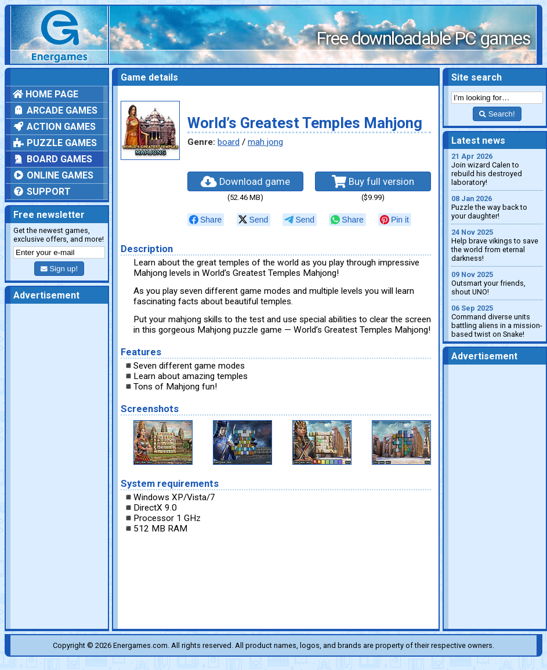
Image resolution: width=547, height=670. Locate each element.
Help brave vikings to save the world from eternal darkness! (497, 245)
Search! (497, 114)
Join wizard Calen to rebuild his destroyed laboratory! (497, 169)
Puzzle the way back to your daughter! (497, 207)
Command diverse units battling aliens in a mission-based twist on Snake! (497, 321)
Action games (54, 126)
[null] (205, 219)
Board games (52, 159)
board (229, 142)
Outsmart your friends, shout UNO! (497, 283)
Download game (245, 181)
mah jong (265, 142)
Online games (53, 175)
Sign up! (59, 268)
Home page (45, 94)
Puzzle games (55, 142)
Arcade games (55, 110)
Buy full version (373, 181)
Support (42, 191)
